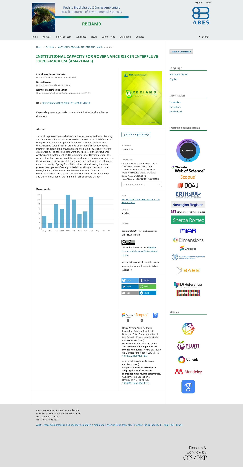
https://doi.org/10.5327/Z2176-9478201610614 (66, 102)
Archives (50, 47)
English (173, 79)
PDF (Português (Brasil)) (137, 134)
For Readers (175, 102)
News (94, 36)
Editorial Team (63, 36)
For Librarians (176, 111)
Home (35, 36)
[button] (130, 280)
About (46, 36)
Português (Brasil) (179, 74)
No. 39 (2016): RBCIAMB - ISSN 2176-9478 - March (80, 47)
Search (204, 36)
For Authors (175, 107)
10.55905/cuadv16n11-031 (136, 383)
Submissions (108, 36)
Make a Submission (181, 51)
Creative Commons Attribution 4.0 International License (139, 251)
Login (208, 2)
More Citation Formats (134, 184)
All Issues (81, 36)
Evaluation (125, 36)
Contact (140, 36)
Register (199, 2)
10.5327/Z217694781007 (134, 355)
